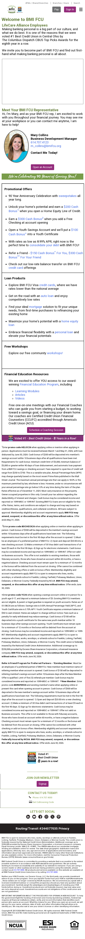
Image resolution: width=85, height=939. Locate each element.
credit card (16, 268)
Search (77, 3)
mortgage (35, 307)
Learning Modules (27, 391)
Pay (56, 9)
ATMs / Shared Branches (36, 3)
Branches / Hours (61, 3)
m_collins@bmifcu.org (46, 146)
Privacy (64, 828)
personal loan (64, 332)
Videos (20, 398)
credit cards (47, 285)
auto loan (47, 296)
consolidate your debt (44, 245)
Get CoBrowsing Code (41, 802)
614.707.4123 (40, 142)
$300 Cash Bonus (30, 219)
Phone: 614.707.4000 (40, 797)
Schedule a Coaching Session (46, 430)
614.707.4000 (18, 870)
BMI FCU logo (15, 9)
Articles (20, 395)
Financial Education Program (39, 384)
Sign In (70, 9)
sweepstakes (68, 196)
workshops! (55, 353)
